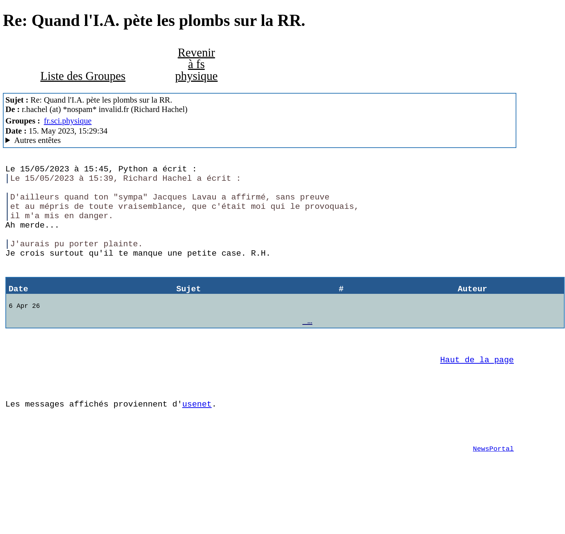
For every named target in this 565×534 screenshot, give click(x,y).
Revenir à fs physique (196, 64)
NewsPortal (493, 489)
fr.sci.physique (68, 120)
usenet (197, 439)
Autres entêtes (37, 140)
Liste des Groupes (82, 75)
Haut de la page (477, 389)
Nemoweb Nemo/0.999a (259, 140)
